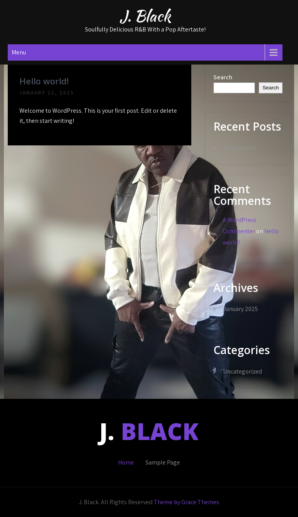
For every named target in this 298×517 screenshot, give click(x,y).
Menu (19, 52)
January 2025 (240, 309)
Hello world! (44, 81)
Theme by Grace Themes (186, 502)
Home (126, 462)
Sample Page (163, 462)
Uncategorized (242, 371)
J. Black (145, 16)
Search (222, 77)
